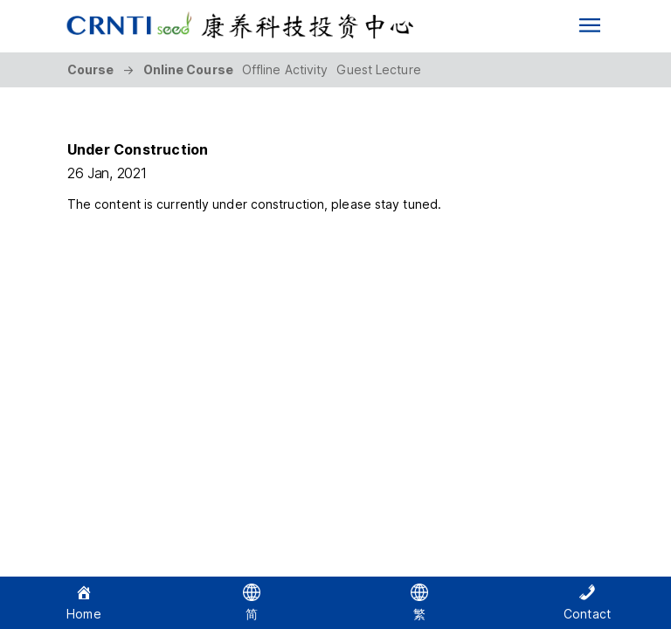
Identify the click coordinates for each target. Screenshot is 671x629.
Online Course (188, 69)
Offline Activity (285, 69)
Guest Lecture (378, 69)
